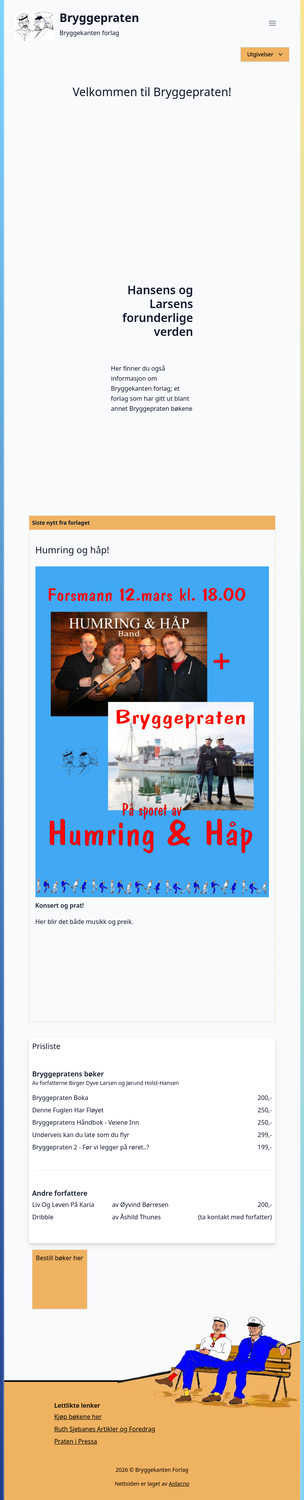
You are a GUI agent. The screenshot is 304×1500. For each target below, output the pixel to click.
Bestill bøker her (59, 1258)
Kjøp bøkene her (78, 1416)
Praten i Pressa (75, 1441)
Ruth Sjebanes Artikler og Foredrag (104, 1429)
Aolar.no (179, 1483)
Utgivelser (265, 54)
